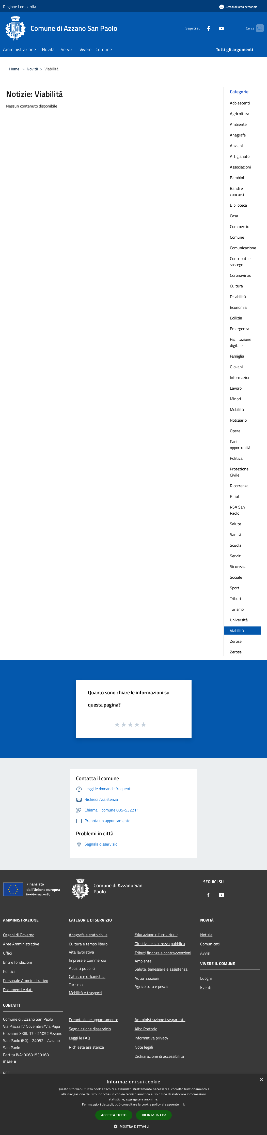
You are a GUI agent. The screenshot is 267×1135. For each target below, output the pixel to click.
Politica (236, 458)
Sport (234, 588)
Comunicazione (243, 248)
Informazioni (241, 377)
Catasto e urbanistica (87, 976)
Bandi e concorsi (237, 191)
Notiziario (238, 420)
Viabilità (237, 630)
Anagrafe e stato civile (88, 935)
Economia (238, 307)
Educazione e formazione (156, 934)
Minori (235, 399)
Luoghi (206, 978)
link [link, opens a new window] (182, 1104)
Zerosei (236, 641)
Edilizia (236, 318)
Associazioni (240, 167)
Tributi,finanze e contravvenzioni (163, 953)
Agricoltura (239, 114)
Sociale (236, 577)
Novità (32, 69)
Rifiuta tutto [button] (154, 1115)
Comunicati (210, 944)
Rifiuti (235, 496)
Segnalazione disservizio (90, 1029)
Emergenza (239, 329)
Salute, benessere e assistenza (161, 969)
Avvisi (205, 953)
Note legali (144, 1047)
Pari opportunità (240, 444)
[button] (134, 1126)
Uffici (7, 953)
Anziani (236, 146)
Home (14, 69)
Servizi (236, 556)
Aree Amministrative (21, 944)
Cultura (236, 286)
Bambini (237, 178)
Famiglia (237, 356)
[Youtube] (213, 28)
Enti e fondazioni (17, 962)
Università (239, 620)
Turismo (237, 609)
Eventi (205, 987)
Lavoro (236, 388)
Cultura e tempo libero (88, 944)
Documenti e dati (18, 990)
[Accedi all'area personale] (238, 7)
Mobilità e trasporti (85, 993)
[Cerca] (258, 28)
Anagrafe (238, 135)
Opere (235, 431)
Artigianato (239, 156)
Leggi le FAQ (79, 1038)
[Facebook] (200, 28)
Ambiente (238, 124)
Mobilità (237, 409)
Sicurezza (238, 566)
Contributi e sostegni (240, 261)
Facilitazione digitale (240, 342)
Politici (9, 971)
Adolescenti (240, 103)
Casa (234, 216)
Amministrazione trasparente (160, 1020)
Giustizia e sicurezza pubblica (160, 944)
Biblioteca (238, 205)
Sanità (235, 534)
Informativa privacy (151, 1038)
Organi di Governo (18, 935)
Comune (237, 237)
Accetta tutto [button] (114, 1115)
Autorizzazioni (147, 978)
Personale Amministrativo (25, 980)
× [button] (261, 1080)
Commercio (239, 226)
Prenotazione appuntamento (93, 1020)
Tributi (235, 598)
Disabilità (238, 297)
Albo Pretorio (146, 1029)
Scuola (235, 545)
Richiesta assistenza (86, 1047)
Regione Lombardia (19, 7)
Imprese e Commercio (87, 960)
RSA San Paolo (237, 510)
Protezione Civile (239, 472)
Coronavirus (240, 275)
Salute (235, 524)
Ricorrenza (239, 486)
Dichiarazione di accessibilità (159, 1056)
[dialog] (133, 1104)
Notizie (206, 935)
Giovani (236, 367)
